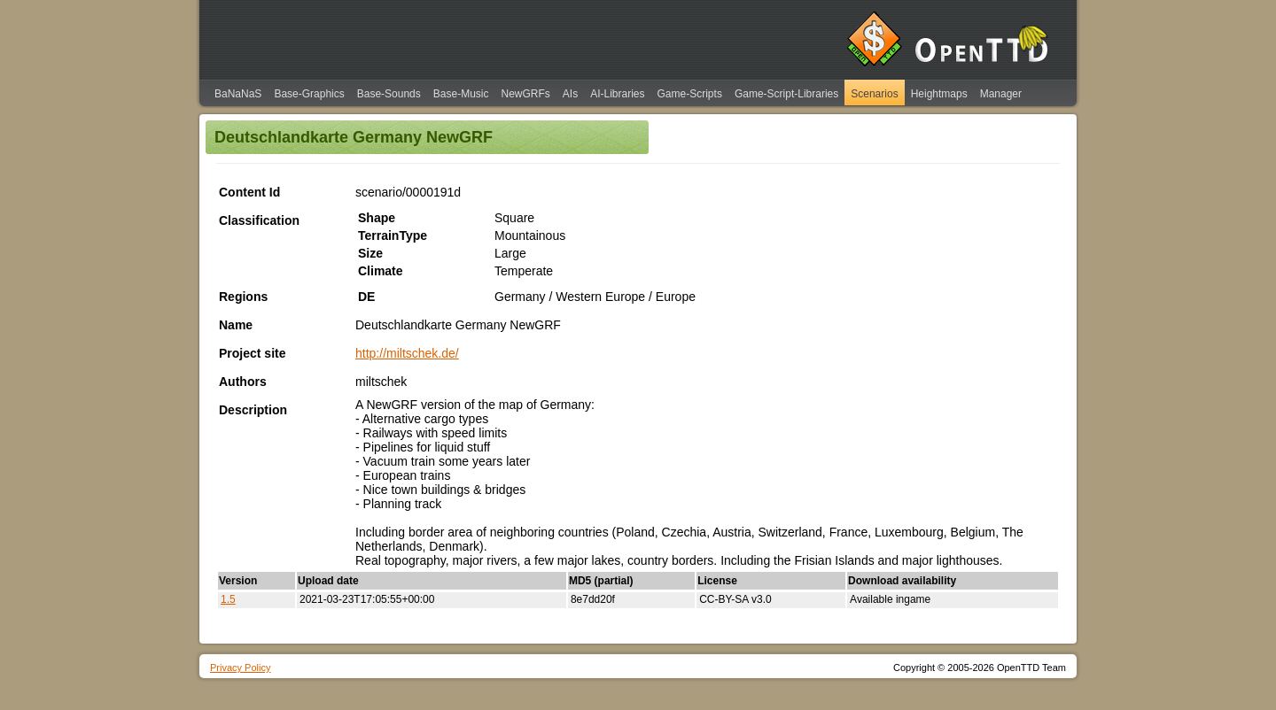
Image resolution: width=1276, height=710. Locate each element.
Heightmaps (939, 94)
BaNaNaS (237, 94)
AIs (570, 94)
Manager (1001, 94)
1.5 (228, 599)
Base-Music (461, 94)
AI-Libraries (617, 94)
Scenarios (874, 94)
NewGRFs (525, 94)
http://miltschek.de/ (407, 353)
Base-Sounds (389, 94)
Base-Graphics (309, 94)
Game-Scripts (689, 94)
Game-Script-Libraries (786, 94)
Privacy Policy (240, 667)
